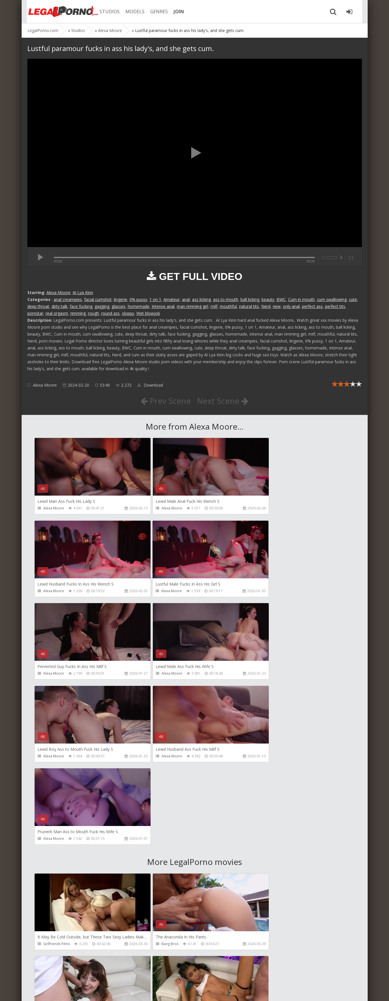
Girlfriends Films (57, 779)
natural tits (249, 306)
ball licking (249, 299)
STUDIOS (107, 11)
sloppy (128, 313)
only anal (291, 306)
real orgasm (57, 313)
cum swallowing (332, 299)
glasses (118, 306)
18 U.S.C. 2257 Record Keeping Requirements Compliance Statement (211, 990)
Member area (68, 973)
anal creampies (68, 299)
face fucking (81, 306)
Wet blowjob (148, 313)
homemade (138, 306)
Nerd (265, 306)
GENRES (156, 11)
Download (150, 385)
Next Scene (223, 400)
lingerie (120, 299)
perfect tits (335, 306)
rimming (78, 313)
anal (186, 299)
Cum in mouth (301, 299)
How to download (109, 973)
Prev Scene (165, 400)
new (277, 306)
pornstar (35, 313)
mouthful (228, 306)
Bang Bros (159, 779)
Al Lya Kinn (83, 292)
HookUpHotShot (271, 779)
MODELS (132, 11)
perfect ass (312, 306)
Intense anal (163, 306)
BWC (281, 299)
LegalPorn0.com (70, 990)
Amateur (172, 299)
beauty (268, 299)
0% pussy (138, 299)
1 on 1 (155, 299)
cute (353, 299)
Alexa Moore (58, 292)
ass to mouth (225, 299)
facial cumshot (98, 299)
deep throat (38, 306)
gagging (102, 306)
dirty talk (59, 306)
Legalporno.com (59, 11)
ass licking (201, 299)
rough (93, 313)
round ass (110, 313)
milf (214, 306)
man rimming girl (192, 306)
